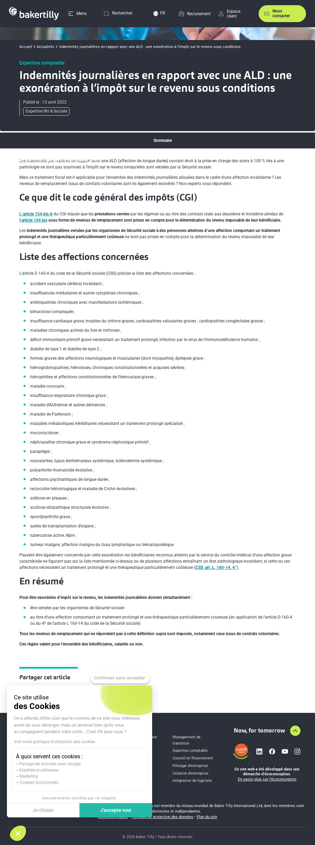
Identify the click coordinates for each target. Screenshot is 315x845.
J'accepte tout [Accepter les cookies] (115, 810)
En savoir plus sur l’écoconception (267, 779)
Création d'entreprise (191, 773)
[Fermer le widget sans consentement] (120, 677)
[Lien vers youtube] (285, 751)
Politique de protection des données (162, 817)
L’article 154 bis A (36, 214)
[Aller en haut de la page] (295, 731)
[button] (18, 833)
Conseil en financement (193, 758)
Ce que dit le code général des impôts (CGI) (59, 159)
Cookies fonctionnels (38, 782)
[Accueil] (34, 13)
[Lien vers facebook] (272, 751)
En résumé (28, 187)
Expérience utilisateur (39, 770)
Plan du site (207, 817)
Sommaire (163, 140)
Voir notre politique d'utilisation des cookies (54, 741)
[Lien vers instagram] (297, 751)
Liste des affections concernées (48, 173)
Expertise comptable (190, 750)
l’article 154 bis (33, 220)
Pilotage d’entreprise (190, 766)
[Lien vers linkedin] (259, 751)
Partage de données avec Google (50, 763)
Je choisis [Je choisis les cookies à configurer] (43, 810)
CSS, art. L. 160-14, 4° (216, 567)
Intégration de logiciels (192, 780)
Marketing (28, 776)
